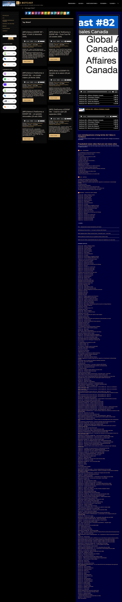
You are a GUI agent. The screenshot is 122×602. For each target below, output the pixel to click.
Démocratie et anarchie (83, 135)
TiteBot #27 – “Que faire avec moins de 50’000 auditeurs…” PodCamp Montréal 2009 (95, 416)
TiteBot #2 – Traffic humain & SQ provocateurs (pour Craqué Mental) (92, 531)
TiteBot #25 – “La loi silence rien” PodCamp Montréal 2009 (90, 418)
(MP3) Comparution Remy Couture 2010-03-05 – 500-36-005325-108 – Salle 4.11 (94, 383)
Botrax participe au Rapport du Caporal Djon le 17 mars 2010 (90, 379)
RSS (32, 47)
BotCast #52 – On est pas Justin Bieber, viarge (87, 311)
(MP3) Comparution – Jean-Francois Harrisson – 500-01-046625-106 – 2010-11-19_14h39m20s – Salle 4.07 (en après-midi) (97, 361)
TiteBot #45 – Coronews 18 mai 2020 (85, 249)
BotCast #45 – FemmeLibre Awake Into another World (89, 374)
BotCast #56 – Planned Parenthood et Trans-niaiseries (89, 295)
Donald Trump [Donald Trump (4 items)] (13, 586)
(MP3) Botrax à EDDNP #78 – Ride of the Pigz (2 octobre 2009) (91, 413)
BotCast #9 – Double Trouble (84, 556)
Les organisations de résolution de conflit (86, 130)
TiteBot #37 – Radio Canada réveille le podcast (87, 301)
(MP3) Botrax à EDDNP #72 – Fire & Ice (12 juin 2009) (89, 435)
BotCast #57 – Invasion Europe (84, 293)
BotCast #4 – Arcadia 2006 (83, 563)
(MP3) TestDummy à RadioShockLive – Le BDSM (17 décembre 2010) (92, 358)
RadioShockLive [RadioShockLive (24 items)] (22, 599)
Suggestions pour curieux (83, 138)
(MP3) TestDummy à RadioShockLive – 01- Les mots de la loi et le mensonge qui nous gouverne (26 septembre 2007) (98, 539)
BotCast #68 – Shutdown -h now (84, 253)
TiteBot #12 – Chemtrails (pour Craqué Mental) (87, 471)
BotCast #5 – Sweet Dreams (84, 561)
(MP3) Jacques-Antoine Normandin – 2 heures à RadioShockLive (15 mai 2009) (94, 443)
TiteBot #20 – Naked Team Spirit (84, 431)
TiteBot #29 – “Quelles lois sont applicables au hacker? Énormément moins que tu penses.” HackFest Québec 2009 (97, 400)
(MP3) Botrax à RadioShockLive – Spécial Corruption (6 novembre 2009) (93, 405)
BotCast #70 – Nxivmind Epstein (84, 250)
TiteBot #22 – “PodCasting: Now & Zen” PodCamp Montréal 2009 (91, 423)
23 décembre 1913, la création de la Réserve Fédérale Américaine (91, 142)
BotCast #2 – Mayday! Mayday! (84, 567)
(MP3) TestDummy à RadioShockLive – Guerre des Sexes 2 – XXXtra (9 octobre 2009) (95, 410)
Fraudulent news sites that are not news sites (97, 118)
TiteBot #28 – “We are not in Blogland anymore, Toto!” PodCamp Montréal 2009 (94, 414)
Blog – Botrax (83, 151)
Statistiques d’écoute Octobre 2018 (85, 256)
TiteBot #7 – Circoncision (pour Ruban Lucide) (87, 495)
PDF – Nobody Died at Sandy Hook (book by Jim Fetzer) (89, 200)
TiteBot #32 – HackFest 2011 (84, 353)
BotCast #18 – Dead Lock (83, 544)
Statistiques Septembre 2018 (84, 258)
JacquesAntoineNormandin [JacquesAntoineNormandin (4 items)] (16, 592)
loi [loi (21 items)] (26, 594)
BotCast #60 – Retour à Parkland (85, 284)
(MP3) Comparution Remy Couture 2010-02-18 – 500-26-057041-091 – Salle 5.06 (94, 389)
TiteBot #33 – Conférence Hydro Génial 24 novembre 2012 (90, 343)
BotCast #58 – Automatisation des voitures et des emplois (90, 288)
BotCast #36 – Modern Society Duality (86, 463)
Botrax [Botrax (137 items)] (10, 582)
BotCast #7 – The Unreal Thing (84, 559)
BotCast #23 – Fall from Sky (84, 535)
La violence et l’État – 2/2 (83, 132)
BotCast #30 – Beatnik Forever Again (85, 489)
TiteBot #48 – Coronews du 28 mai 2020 (86, 191)
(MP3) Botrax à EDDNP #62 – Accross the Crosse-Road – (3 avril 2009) (92, 452)
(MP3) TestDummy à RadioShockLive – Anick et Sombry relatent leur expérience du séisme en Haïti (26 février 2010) (98, 385)
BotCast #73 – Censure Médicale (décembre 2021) (88, 180)
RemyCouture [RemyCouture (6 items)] (5, 601)
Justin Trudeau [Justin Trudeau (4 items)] (6, 594)
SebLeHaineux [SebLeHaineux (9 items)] (13, 601)
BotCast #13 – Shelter (82, 551)
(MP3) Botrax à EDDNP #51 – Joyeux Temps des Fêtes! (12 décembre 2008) (93, 468)
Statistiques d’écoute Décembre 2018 (86, 254)
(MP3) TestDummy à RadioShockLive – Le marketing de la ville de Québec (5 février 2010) (96, 390)
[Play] (25, 41)
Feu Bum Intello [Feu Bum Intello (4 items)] (23, 588)
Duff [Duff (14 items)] (19, 586)
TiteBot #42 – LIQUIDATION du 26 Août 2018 (87, 271)
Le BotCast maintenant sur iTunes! (85, 568)
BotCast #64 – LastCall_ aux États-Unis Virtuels (88, 272)
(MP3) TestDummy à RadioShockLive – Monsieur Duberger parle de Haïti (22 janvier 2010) (96, 395)
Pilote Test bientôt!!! (82, 572)
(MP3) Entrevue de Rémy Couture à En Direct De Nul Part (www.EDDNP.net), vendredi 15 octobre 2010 (98, 367)
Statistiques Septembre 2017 (84, 299)
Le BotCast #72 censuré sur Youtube (85, 234)
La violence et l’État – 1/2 (83, 133)
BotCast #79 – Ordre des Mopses (85, 172)
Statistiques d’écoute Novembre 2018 (86, 255)
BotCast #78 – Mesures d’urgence (85, 174)
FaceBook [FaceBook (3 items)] (15, 588)
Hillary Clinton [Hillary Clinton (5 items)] (5, 592)
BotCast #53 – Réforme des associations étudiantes (89, 308)
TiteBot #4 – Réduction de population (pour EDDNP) (89, 527)
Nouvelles (6, 15)
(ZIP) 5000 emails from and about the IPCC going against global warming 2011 (94, 351)
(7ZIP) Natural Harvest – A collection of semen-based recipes (90, 356)
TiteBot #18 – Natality (82, 438)
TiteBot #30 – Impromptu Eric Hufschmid (86, 392)
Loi (3, 18)
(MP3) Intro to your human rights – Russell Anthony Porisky (90, 475)
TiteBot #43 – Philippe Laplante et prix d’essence (88, 270)
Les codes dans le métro (83, 146)
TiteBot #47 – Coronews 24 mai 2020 (85, 192)
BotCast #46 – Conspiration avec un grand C (87, 371)
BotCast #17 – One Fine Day (84, 546)
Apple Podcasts (33, 46)
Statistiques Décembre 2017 (84, 291)
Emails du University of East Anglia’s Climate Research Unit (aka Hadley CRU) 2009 (95, 404)
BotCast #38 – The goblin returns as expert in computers (90, 456)
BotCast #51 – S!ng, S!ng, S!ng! (84, 329)
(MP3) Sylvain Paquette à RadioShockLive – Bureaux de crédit (91, 473)
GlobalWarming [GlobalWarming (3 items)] (15, 590)
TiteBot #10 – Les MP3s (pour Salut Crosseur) (87, 479)
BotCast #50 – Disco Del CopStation (85, 335)
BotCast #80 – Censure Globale (84, 171)
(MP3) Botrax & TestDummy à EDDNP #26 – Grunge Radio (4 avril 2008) (93, 517)
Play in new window (32, 43)
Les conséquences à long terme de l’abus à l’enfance (96, 110)
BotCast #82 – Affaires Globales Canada (86, 168)
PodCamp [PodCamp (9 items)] (15, 599)
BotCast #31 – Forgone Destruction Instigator (87, 485)
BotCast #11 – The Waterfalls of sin (85, 553)
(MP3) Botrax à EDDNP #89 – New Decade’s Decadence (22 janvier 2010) (93, 397)
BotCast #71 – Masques (83, 187)
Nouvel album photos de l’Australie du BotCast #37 (88, 312)
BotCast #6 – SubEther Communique (85, 560)
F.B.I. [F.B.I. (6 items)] (10, 588)
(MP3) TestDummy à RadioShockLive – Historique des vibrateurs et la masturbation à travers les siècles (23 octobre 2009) (98, 408)
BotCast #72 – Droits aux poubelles (85, 183)
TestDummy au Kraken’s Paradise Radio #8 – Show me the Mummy (92, 492)
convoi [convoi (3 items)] (11, 584)
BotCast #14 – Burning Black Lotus (85, 549)
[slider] (31, 41)
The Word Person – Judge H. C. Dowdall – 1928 (88, 359)
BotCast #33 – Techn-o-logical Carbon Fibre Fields (88, 474)
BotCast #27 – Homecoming (84, 510)
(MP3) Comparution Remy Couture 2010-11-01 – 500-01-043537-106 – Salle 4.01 (94, 365)
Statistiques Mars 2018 (82, 283)
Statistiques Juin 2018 (82, 267)
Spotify (39, 46)
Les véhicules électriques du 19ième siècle (87, 145)
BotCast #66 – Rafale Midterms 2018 (85, 260)
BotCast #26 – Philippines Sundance (85, 526)
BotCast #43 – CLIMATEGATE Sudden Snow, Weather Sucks (90, 398)
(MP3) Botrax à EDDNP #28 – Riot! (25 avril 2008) (88, 504)
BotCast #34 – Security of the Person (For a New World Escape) (91, 469)
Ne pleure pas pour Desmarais (84, 159)
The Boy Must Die (81, 143)
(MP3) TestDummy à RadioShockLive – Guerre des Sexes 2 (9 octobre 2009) (93, 412)
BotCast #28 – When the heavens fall (85, 507)
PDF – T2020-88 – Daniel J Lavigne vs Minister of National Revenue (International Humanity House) (98, 505)
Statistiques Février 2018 (83, 287)
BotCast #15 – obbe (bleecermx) (84, 548)
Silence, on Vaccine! (9, 24)
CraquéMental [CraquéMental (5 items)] (5, 586)
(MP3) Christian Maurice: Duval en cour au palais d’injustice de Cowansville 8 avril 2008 (96, 513)
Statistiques (6, 29)
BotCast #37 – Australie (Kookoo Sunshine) (87, 460)
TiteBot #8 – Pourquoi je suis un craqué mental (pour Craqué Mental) (92, 494)
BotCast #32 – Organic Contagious (85, 478)
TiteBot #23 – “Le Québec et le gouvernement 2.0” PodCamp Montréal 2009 (93, 422)
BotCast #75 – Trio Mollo (83, 178)
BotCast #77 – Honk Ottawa (83, 175)
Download (40, 43)
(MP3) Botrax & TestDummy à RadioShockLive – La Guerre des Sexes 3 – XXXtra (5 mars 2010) (97, 380)
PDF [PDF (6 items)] (10, 599)
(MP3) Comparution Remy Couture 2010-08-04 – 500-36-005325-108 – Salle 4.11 (94, 370)
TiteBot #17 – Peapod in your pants (85, 449)
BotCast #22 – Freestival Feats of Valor (86, 537)
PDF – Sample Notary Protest (84, 500)
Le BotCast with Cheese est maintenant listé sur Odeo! (89, 569)
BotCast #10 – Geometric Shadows (85, 555)
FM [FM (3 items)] (3, 590)
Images (5, 26)
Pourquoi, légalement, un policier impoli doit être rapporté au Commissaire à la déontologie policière (97, 156)
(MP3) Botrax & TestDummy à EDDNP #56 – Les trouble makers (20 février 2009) (33, 75)
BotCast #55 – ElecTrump (83, 303)
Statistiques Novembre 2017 (84, 296)
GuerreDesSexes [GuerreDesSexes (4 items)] (23, 590)
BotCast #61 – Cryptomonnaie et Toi (85, 282)
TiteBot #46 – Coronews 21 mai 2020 (85, 194)
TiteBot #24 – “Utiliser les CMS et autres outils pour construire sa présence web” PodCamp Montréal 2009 (97, 420)
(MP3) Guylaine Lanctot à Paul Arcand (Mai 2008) (88, 499)
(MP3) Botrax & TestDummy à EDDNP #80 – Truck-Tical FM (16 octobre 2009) (60, 34)
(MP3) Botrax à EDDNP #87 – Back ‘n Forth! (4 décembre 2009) (33, 34)
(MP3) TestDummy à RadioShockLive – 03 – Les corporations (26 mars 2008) (94, 521)
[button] (98, 41)
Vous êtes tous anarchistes (83, 137)
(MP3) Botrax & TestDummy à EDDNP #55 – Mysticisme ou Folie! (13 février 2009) (95, 458)
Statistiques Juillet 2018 (83, 266)
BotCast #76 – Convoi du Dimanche (85, 176)
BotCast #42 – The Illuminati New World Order (87, 401)
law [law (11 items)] (23, 594)
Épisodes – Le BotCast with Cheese (88, 166)
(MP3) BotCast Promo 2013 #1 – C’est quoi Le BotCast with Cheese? (92, 204)
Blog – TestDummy (84, 124)
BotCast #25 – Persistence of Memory (86, 529)
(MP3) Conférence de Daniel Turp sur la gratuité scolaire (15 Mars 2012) (93, 210)
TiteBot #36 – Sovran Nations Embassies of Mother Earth (90, 309)
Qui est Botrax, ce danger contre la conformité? (88, 154)
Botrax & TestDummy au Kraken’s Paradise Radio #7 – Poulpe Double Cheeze (94, 470)
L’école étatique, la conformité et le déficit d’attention (89, 139)
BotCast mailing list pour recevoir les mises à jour (88, 564)
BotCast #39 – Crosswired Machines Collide (87, 454)
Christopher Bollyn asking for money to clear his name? (89, 163)
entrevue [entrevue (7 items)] (4, 588)
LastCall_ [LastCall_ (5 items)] (18, 594)
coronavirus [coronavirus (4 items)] (18, 584)
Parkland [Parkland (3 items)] (4, 599)
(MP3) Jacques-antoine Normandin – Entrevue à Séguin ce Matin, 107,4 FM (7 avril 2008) (96, 514)
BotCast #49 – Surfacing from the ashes (86, 341)
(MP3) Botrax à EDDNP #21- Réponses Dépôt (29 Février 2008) (91, 525)
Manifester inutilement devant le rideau (86, 128)
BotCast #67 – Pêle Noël (83, 259)
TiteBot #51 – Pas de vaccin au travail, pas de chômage (89, 186)
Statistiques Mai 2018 (82, 268)
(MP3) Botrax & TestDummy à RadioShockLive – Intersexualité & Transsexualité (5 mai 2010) (97, 372)
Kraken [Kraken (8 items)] (12, 594)
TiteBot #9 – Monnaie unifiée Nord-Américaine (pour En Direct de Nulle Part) (94, 486)
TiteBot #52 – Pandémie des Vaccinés (86, 184)
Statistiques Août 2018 (82, 264)
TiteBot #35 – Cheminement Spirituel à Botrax (87, 330)
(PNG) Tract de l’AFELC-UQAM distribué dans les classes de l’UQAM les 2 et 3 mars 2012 (96, 213)
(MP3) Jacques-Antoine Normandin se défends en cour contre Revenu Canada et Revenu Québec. (98, 512)
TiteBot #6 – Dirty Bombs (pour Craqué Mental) (87, 520)
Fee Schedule (81, 439)
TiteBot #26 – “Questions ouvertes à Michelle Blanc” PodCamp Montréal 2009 (94, 417)
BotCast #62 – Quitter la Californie (85, 279)
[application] (34, 41)
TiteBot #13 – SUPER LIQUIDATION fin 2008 (87, 465)
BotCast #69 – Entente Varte (84, 251)
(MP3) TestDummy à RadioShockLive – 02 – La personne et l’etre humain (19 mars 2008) (96, 522)
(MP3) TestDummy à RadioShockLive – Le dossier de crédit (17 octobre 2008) (94, 481)
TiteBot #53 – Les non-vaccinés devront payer (87, 182)
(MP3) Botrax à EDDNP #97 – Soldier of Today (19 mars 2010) (90, 376)
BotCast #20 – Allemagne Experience (85, 541)
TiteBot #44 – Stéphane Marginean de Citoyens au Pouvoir (90, 263)
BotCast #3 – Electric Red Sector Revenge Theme (88, 565)
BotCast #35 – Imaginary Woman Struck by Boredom (89, 466)
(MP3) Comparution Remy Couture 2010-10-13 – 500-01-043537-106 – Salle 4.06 (94, 368)
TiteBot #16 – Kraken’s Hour (84, 453)
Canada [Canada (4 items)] (15, 582)
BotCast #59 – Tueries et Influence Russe (86, 285)
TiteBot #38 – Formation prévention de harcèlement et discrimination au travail (94, 292)
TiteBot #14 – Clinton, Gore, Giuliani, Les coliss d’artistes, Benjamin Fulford (94, 462)
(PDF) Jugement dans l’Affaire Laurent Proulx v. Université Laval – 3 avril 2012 (94, 207)
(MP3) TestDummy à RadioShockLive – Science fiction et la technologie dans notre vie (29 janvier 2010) (98, 394)
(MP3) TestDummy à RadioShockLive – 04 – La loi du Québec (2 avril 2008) (93, 518)
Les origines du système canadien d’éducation (87, 141)
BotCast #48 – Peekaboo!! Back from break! (87, 345)
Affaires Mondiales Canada (9, 21)
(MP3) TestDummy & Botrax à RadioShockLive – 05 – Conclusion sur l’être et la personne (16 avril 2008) (98, 509)
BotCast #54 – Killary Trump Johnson (86, 304)
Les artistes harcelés (82, 158)
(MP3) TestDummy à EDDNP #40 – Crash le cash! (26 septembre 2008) (59, 111)
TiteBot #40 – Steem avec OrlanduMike (86, 276)
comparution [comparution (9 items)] (5, 584)
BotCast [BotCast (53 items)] (4, 582)
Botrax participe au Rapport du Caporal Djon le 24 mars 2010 (90, 375)
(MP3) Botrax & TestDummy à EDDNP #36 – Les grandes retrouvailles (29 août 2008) (33, 114)
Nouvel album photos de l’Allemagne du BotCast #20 (89, 313)
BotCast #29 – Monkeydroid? (84, 497)
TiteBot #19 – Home (82, 436)
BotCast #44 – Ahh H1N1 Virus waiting (86, 386)
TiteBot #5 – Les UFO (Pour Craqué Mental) (87, 523)
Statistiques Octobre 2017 (83, 297)
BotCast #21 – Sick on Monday (84, 540)
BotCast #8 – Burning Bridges (84, 557)
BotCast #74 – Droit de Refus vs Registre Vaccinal (88, 179)
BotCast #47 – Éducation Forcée (84, 354)
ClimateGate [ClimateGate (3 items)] (21, 582)
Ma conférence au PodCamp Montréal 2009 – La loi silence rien (91, 162)
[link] (118, 3)
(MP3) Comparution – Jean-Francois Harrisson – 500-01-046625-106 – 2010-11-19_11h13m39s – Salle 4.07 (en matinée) (97, 364)
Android (24, 47)
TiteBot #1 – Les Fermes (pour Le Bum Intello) (87, 533)
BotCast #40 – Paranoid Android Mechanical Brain (88, 448)
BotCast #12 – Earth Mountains (84, 552)
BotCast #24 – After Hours (83, 534)
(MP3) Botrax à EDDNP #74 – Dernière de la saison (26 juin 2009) (60, 73)
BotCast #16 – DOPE (82, 547)
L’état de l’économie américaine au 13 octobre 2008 (88, 147)
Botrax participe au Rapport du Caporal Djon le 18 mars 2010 (90, 378)
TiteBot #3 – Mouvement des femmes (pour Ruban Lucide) (90, 530)
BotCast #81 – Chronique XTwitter (85, 170)
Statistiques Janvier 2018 (83, 290)
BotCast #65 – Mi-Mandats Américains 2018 (87, 262)
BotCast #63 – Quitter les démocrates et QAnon (88, 274)
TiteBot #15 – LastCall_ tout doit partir (86, 461)
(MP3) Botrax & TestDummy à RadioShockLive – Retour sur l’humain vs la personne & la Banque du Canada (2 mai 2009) (98, 445)
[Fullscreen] (116, 66)
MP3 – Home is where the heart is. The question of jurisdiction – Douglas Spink (94, 496)
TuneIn (29, 47)
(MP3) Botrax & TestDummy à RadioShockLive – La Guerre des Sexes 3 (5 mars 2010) (96, 382)
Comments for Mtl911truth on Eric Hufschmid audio (88, 160)
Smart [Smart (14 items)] (20, 601)
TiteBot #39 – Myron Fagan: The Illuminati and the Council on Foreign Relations (94, 278)
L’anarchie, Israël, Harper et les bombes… (86, 134)
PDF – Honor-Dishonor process (84, 501)
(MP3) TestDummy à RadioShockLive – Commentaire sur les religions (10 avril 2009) (95, 450)
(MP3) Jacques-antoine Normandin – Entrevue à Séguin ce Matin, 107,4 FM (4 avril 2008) (96, 515)
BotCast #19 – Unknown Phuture (85, 543)
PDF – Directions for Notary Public (85, 503)
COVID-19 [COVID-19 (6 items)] (24, 584)
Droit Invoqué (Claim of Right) (84, 440)
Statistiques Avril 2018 (82, 280)
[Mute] (39, 41)
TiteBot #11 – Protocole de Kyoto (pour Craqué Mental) (89, 477)
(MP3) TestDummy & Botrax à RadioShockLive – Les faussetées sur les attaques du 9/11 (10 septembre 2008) (97, 488)
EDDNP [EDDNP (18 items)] (24, 586)
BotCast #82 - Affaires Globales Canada (97, 83)
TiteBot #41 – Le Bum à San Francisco (86, 275)
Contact (5, 31)
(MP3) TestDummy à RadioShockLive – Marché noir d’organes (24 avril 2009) (94, 446)
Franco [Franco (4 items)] (8, 590)
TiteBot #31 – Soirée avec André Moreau (86, 355)
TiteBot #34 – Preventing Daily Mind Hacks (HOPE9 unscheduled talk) (92, 339)
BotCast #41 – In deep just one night (85, 434)
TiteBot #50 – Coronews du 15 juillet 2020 (86, 188)
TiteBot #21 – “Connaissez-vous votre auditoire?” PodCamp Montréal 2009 (93, 424)
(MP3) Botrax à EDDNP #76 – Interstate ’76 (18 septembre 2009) (91, 426)
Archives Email (11, 40)
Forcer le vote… (81, 129)
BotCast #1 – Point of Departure (84, 571)
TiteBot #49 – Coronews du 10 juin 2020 (86, 190)
